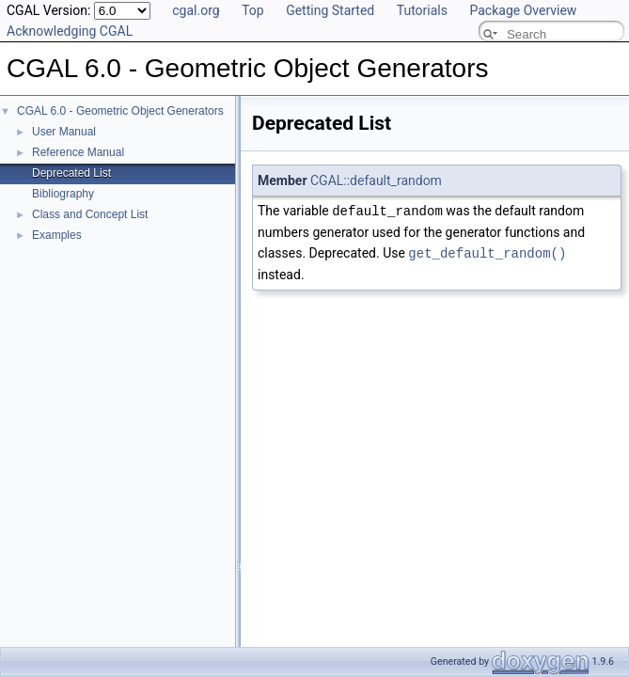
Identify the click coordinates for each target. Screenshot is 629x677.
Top (253, 10)
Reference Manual (78, 152)
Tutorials (422, 10)
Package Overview (522, 10)
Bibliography (63, 193)
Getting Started (330, 10)
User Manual (64, 131)
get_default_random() (487, 251)
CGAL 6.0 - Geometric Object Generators (120, 111)
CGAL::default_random (376, 180)
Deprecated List (71, 173)
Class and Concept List (90, 214)
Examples (57, 235)
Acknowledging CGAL (70, 31)
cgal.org (195, 10)
